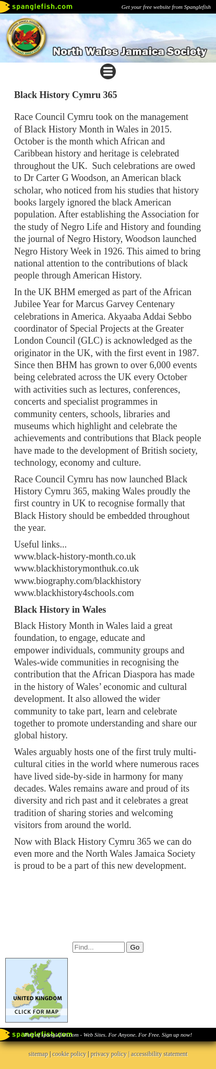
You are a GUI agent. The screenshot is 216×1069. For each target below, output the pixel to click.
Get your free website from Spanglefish (166, 7)
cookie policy (69, 1054)
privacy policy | (111, 1054)
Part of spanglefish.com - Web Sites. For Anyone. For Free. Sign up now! (108, 1034)
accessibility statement (159, 1054)
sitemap (38, 1054)
